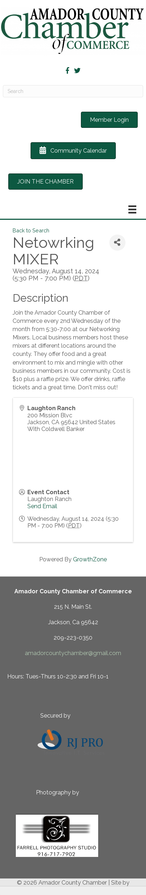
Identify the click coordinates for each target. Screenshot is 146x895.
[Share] (117, 243)
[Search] (73, 91)
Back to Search (31, 230)
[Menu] (132, 209)
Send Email (42, 506)
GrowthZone (90, 559)
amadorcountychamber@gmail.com (73, 653)
